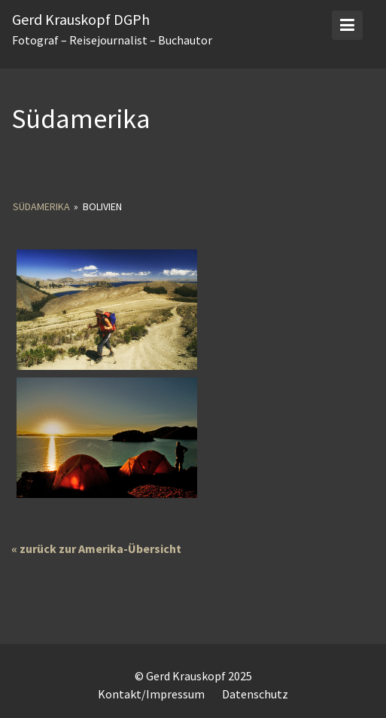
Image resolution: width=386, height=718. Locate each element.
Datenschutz (255, 693)
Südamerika (41, 206)
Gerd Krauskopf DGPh (81, 19)
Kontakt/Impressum (151, 693)
